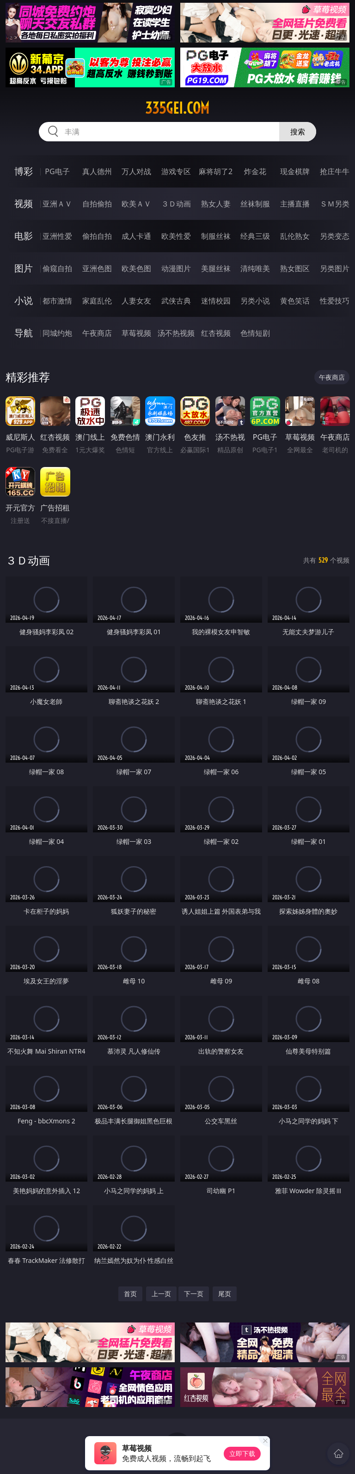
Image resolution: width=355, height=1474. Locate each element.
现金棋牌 (295, 171)
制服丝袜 (216, 236)
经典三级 (255, 236)
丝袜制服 (255, 204)
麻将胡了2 (216, 171)
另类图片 (334, 268)
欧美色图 (136, 268)
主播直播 (295, 204)
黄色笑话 (295, 301)
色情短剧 (255, 333)
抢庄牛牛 (334, 171)
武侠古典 (176, 301)
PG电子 (57, 171)
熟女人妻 (216, 204)
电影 (23, 236)
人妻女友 (136, 301)
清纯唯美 (255, 268)
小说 (23, 300)
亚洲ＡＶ (57, 204)
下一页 (193, 1293)
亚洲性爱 (57, 236)
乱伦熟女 (295, 236)
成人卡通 (136, 236)
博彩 (23, 171)
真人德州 (97, 171)
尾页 (224, 1293)
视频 (23, 203)
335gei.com (177, 108)
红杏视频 (216, 333)
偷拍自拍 (97, 236)
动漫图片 (176, 268)
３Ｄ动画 (176, 204)
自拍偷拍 (97, 204)
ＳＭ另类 (334, 204)
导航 (23, 333)
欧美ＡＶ (136, 204)
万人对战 (136, 171)
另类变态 (334, 236)
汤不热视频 (176, 333)
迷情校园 (216, 301)
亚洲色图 (97, 268)
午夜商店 (97, 333)
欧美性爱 (176, 236)
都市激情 (57, 301)
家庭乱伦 (97, 301)
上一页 (161, 1293)
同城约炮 (57, 333)
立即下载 (242, 1453)
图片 (23, 268)
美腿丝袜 (216, 268)
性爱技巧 (334, 301)
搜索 (297, 132)
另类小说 (255, 301)
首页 (130, 1293)
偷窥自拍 (57, 268)
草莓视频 (136, 333)
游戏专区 (176, 171)
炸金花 (255, 171)
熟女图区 (295, 268)
